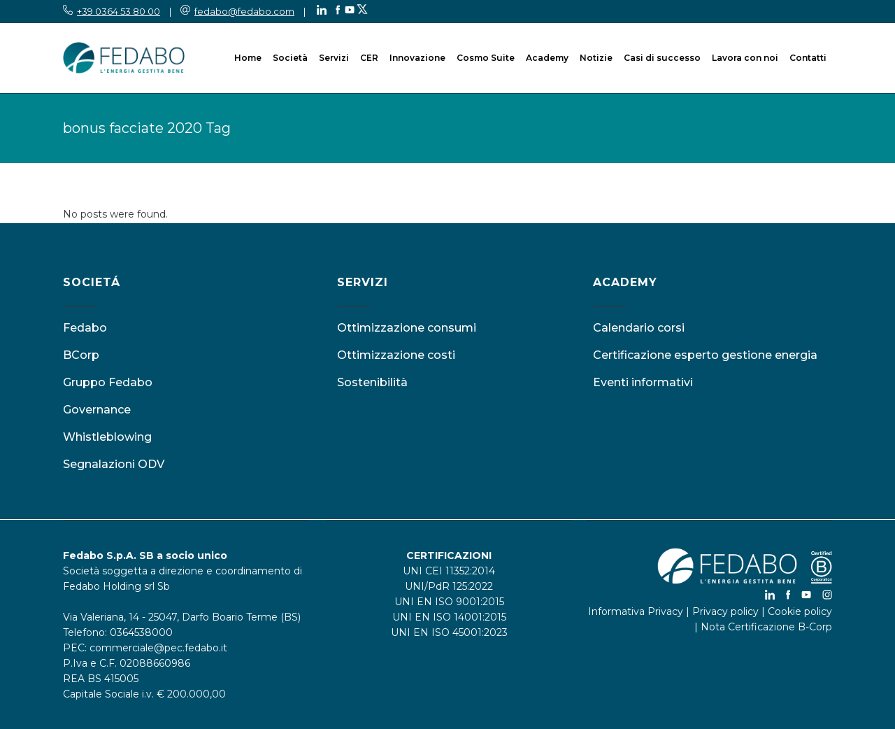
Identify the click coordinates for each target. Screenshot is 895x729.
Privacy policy (725, 611)
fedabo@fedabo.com (244, 11)
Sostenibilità (372, 382)
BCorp (81, 355)
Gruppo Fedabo (107, 382)
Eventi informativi (643, 382)
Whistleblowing (107, 437)
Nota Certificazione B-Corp (766, 627)
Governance (97, 409)
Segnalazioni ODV (113, 464)
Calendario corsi (639, 327)
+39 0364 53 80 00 (118, 11)
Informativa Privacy (635, 611)
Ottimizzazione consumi (406, 327)
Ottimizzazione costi (396, 355)
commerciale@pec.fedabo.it (158, 648)
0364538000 (141, 632)
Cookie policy (800, 611)
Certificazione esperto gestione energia (705, 355)
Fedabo (85, 327)
